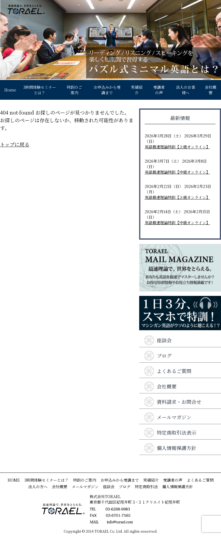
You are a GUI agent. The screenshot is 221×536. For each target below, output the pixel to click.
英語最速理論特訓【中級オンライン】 (177, 172)
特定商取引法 (146, 486)
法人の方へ (37, 486)
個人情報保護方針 (170, 447)
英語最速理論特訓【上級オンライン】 (177, 146)
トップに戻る (14, 144)
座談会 (158, 340)
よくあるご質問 (167, 370)
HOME (14, 480)
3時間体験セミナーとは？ (39, 89)
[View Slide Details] (110, 39)
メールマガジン (167, 417)
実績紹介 (136, 89)
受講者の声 (159, 89)
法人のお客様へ (185, 89)
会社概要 (210, 89)
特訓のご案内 (74, 89)
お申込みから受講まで (107, 89)
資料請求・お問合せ (172, 401)
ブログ (158, 355)
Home (10, 90)
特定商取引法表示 (170, 432)
